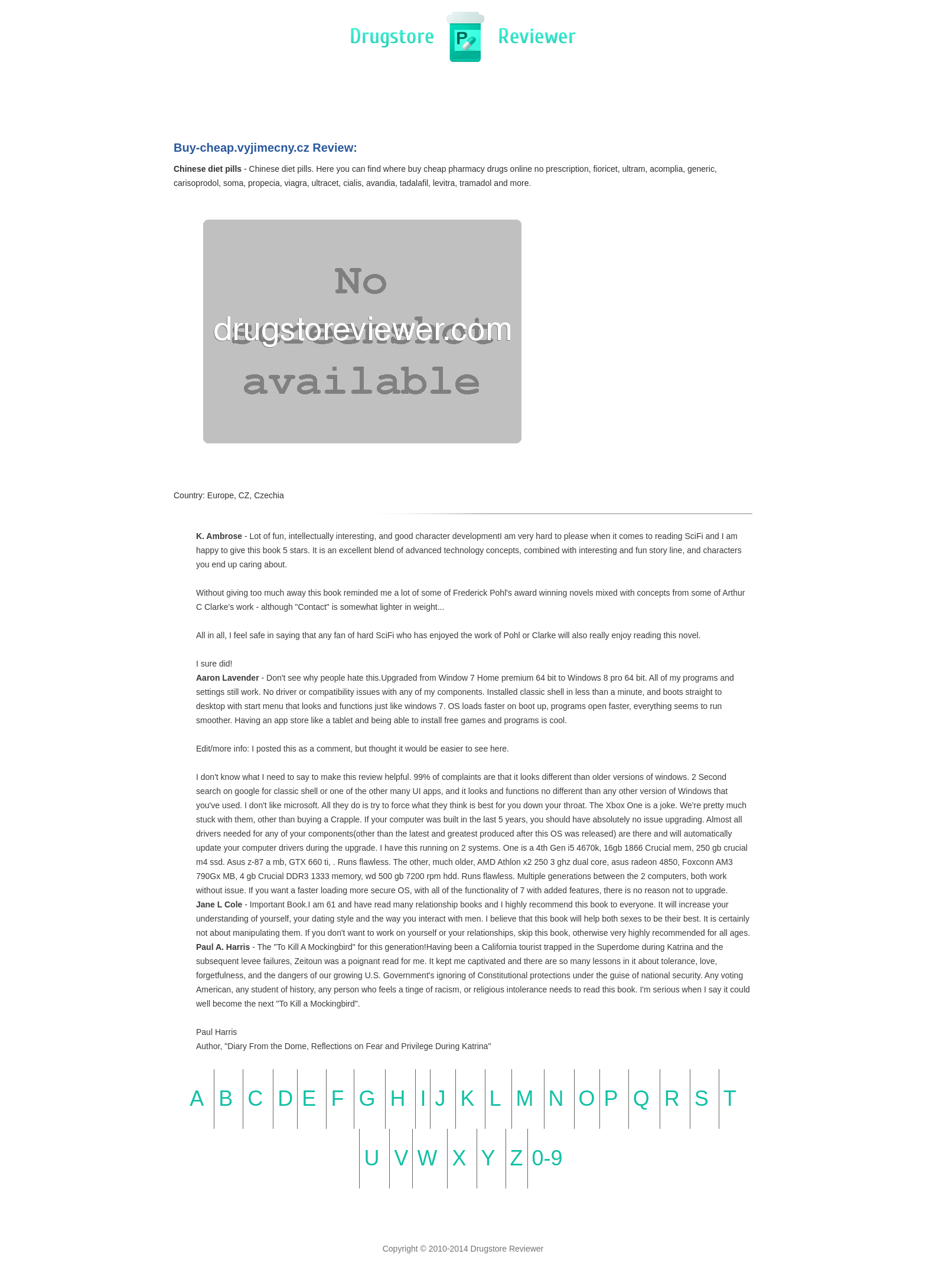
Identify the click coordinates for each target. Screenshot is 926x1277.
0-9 (547, 1158)
